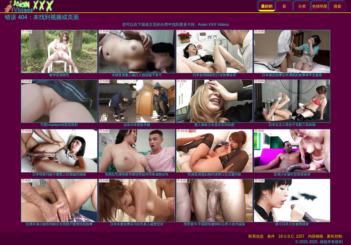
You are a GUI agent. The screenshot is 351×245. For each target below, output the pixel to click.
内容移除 (315, 236)
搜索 (337, 6)
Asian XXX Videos (213, 24)
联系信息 (256, 236)
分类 (302, 6)
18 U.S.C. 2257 (291, 236)
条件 (271, 236)
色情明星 (319, 6)
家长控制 (334, 236)
